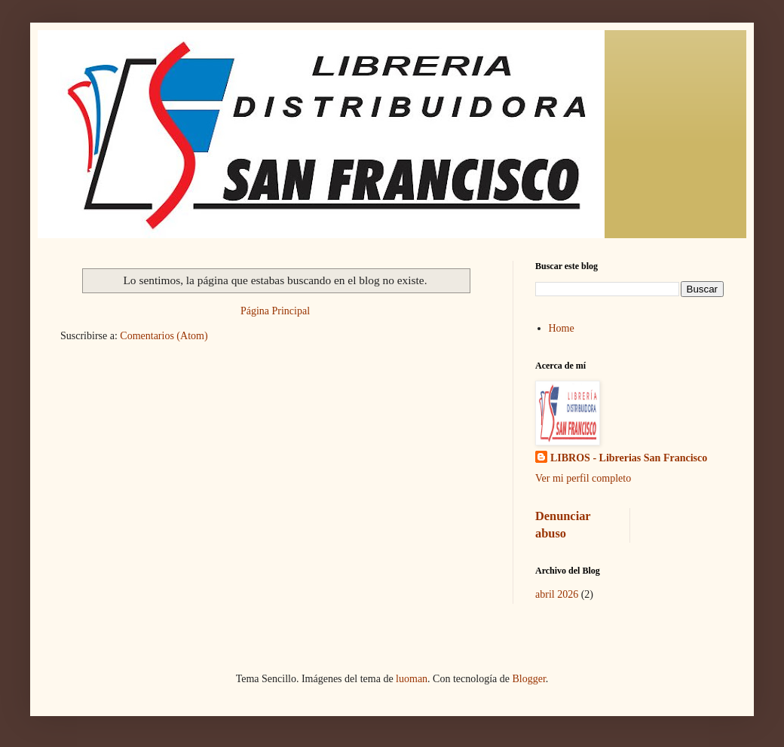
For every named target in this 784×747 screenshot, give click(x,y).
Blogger (528, 678)
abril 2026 (556, 594)
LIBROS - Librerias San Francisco (628, 458)
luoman (411, 678)
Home (561, 328)
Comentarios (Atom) (163, 335)
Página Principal (275, 311)
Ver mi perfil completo (583, 478)
